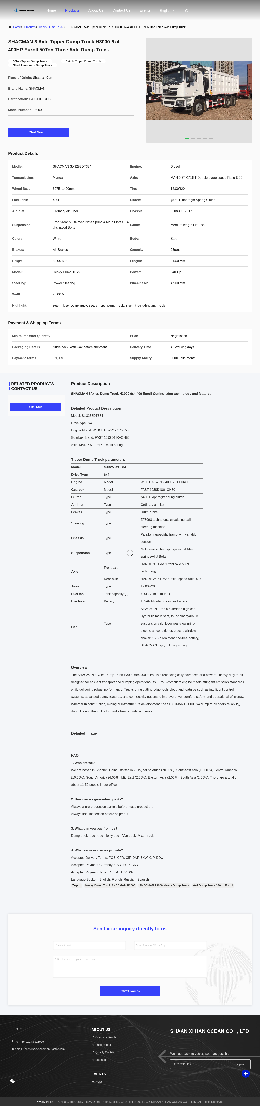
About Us (95, 10)
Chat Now (39, 132)
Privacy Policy (44, 1101)
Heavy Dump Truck (51, 27)
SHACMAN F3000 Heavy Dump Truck (164, 885)
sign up (239, 1064)
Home (51, 10)
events (145, 10)
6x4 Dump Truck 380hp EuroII (213, 885)
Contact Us (121, 10)
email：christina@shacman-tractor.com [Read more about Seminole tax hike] (38, 1049)
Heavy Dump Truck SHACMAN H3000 (110, 885)
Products (72, 10)
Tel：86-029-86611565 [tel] (27, 1041)
